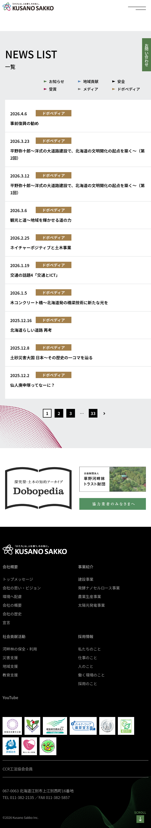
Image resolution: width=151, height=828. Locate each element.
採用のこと (87, 683)
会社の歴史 (12, 614)
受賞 (53, 89)
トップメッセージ (18, 579)
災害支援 (10, 657)
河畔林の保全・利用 (20, 649)
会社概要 (10, 567)
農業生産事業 (89, 596)
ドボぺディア (128, 89)
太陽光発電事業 (91, 605)
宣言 (6, 622)
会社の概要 (12, 605)
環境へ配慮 (12, 596)
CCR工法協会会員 (18, 769)
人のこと (85, 666)
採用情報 (85, 636)
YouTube (10, 697)
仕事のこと (87, 657)
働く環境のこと (91, 675)
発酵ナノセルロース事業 (99, 588)
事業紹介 (85, 567)
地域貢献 (90, 81)
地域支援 (10, 666)
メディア (90, 89)
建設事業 (85, 579)
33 (93, 413)
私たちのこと (89, 649)
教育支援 (10, 675)
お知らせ (56, 81)
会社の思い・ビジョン (22, 588)
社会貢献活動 (14, 636)
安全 (121, 81)
